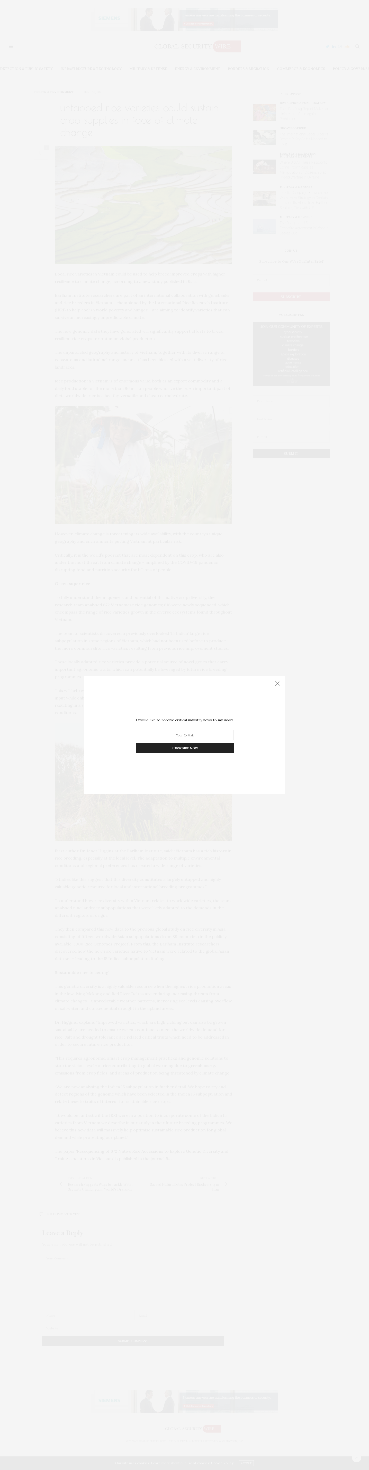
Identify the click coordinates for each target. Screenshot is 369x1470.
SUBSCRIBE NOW (184, 748)
